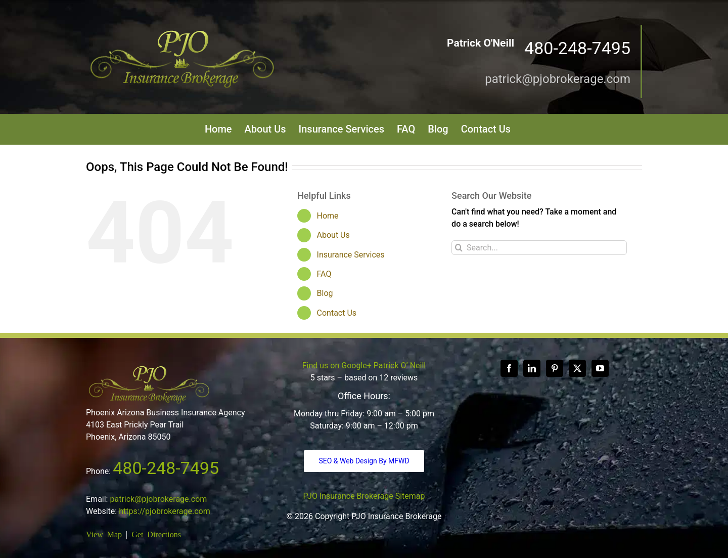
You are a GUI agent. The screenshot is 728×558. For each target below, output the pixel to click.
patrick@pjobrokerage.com (557, 79)
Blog (325, 293)
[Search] (458, 247)
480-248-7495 (166, 468)
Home (328, 216)
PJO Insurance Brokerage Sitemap (364, 496)
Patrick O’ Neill (400, 365)
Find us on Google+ (337, 365)
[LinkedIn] (531, 368)
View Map (104, 534)
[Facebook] (509, 368)
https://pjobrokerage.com (164, 511)
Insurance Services (351, 255)
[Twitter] (577, 368)
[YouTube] (600, 368)
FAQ (324, 274)
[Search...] (539, 247)
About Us (333, 235)
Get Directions (156, 534)
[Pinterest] (554, 368)
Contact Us (337, 313)
